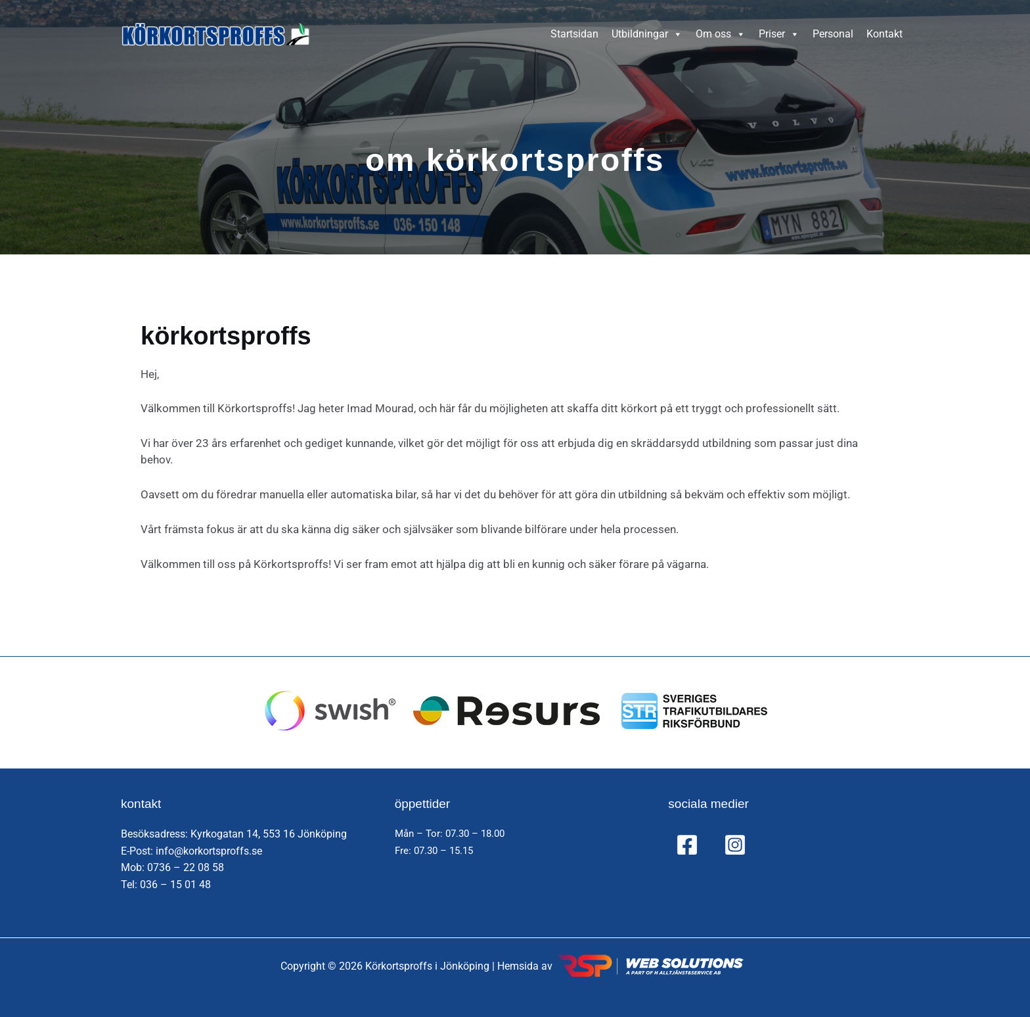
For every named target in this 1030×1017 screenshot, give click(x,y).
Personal (833, 34)
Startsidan (574, 34)
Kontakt (884, 34)
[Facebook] (687, 845)
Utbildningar (647, 34)
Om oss (721, 34)
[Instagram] (735, 845)
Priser (779, 34)
